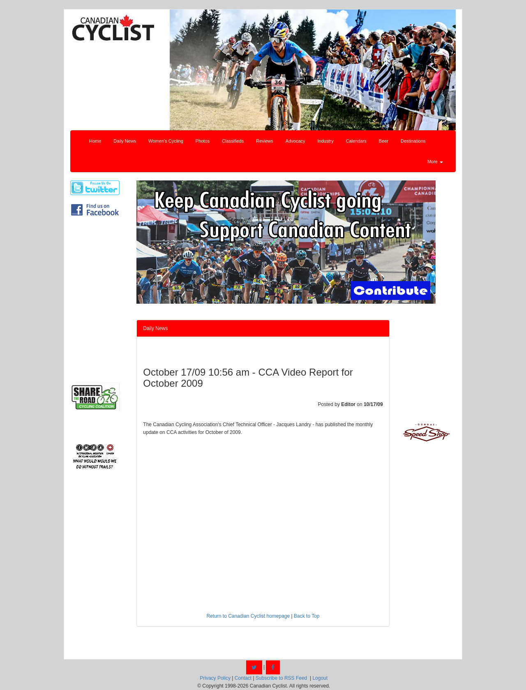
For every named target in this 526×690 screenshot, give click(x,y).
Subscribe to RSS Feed (281, 678)
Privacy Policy (215, 678)
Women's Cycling (165, 140)
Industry (326, 140)
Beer (383, 140)
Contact (243, 678)
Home (95, 140)
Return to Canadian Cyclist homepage (248, 616)
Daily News (124, 140)
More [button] (435, 161)
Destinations (413, 140)
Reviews (264, 140)
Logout (320, 678)
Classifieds (233, 140)
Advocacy (295, 140)
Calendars (356, 140)
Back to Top (306, 616)
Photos (203, 140)
